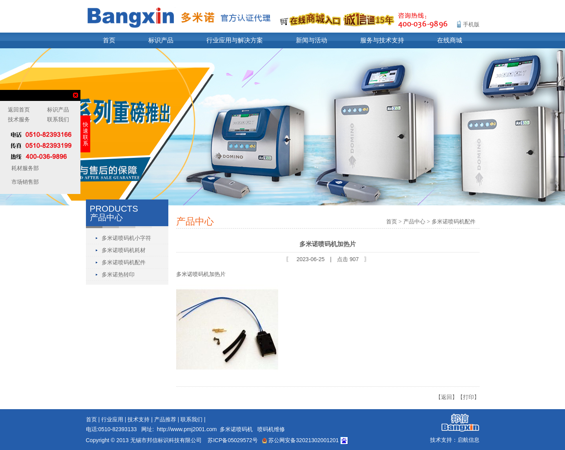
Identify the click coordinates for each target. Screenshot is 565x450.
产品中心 (414, 221)
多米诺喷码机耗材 (124, 250)
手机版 (471, 24)
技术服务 (19, 119)
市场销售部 (24, 182)
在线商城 (449, 40)
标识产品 (160, 40)
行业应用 (112, 419)
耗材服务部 (24, 168)
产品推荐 (165, 419)
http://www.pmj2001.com (187, 429)
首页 (109, 40)
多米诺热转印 (118, 274)
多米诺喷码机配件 (124, 262)
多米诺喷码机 (236, 429)
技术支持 (138, 419)
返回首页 (19, 109)
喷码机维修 (271, 429)
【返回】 (446, 397)
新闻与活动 (311, 40)
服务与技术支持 (382, 40)
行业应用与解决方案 (234, 40)
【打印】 (468, 397)
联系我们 (191, 419)
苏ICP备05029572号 (233, 440)
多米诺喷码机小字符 (126, 238)
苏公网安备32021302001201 (300, 440)
